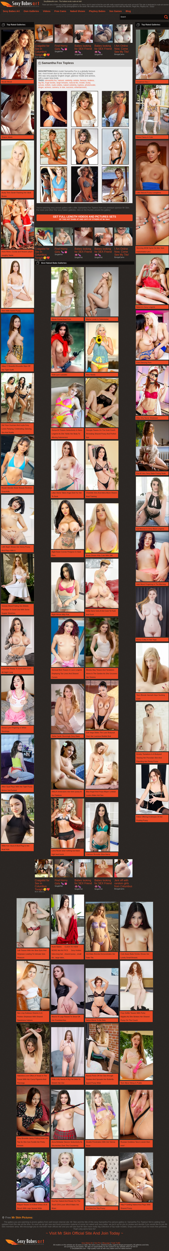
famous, (84, 80)
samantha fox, (51, 80)
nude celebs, (57, 85)
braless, (91, 80)
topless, (81, 85)
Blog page (106, 1243)
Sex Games (115, 11)
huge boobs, (50, 83)
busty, (88, 83)
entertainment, (80, 87)
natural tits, (74, 83)
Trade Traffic (115, 1243)
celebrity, (69, 80)
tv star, (63, 87)
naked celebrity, (70, 85)
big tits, (41, 83)
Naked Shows (77, 11)
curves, (41, 85)
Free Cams (60, 11)
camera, (56, 87)
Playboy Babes (97, 11)
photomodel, (90, 85)
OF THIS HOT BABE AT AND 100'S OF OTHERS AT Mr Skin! (84, 217)
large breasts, (62, 83)
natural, (61, 80)
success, (70, 87)
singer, (41, 87)
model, (82, 83)
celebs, (76, 80)
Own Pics (97, 1243)
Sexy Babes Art (87, 1243)
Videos (47, 11)
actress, (48, 87)
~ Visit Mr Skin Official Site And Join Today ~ (84, 1233)
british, (48, 85)
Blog (128, 11)
